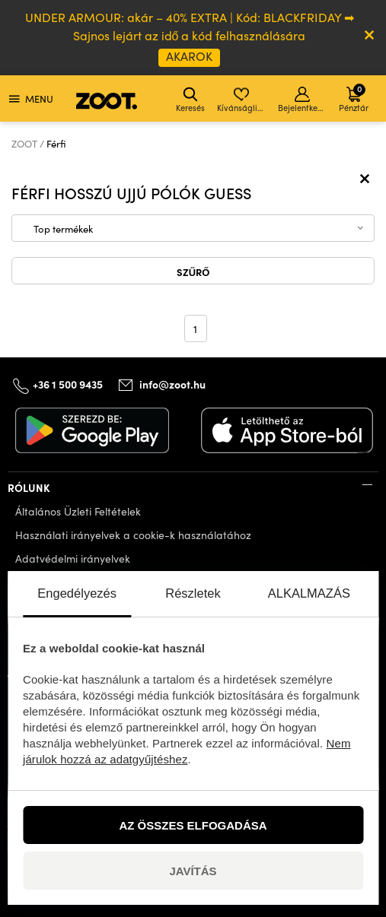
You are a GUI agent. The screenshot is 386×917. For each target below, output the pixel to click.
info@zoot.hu (172, 384)
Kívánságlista (242, 100)
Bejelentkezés (303, 100)
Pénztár (353, 97)
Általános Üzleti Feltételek (78, 511)
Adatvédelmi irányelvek (72, 558)
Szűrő (193, 271)
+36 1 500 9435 (68, 384)
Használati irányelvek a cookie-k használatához (133, 535)
